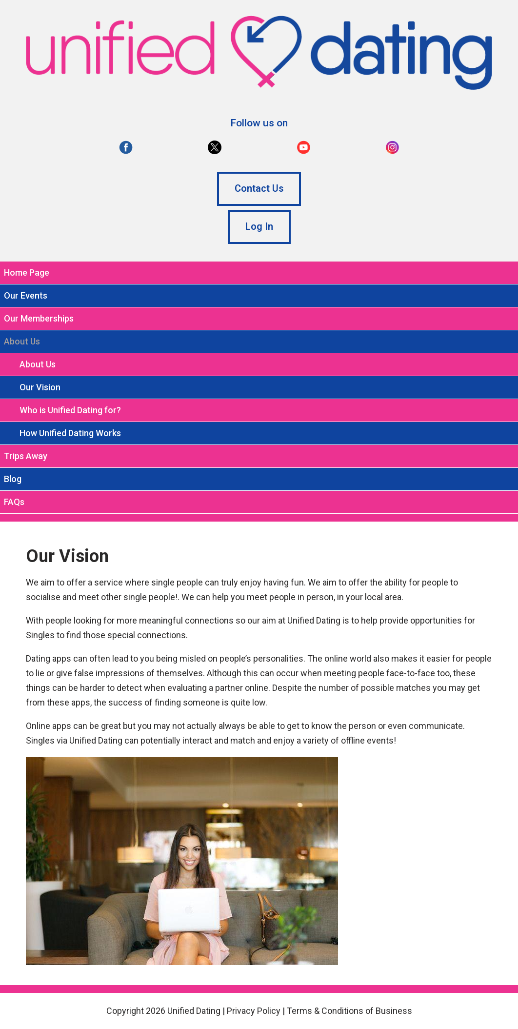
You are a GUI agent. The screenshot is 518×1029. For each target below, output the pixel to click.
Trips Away (25, 456)
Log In (259, 226)
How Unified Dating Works (70, 433)
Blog (12, 479)
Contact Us (259, 188)
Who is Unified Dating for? (70, 410)
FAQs (14, 502)
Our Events (25, 295)
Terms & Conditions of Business (349, 1011)
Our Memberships (39, 318)
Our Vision (40, 387)
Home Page (26, 272)
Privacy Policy (253, 1011)
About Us (38, 364)
